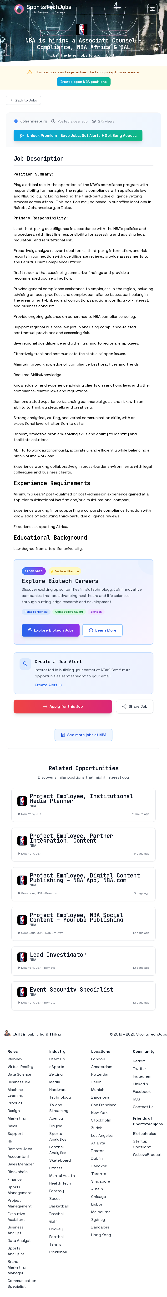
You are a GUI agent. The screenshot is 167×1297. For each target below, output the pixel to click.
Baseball (57, 1213)
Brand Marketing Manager (17, 1267)
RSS (136, 1099)
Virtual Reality (20, 1066)
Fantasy (56, 1190)
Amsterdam (101, 1066)
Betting (56, 1074)
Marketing (17, 1118)
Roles (13, 1051)
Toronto (98, 1173)
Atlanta (98, 1143)
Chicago (98, 1196)
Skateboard (60, 1160)
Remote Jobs (20, 1148)
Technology (60, 1097)
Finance (15, 1179)
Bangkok (99, 1166)
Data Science (19, 1074)
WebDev (15, 1059)
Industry (57, 1051)
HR (10, 1141)
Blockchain (18, 1171)
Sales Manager (21, 1164)
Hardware (57, 1089)
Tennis (55, 1244)
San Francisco (103, 1104)
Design (14, 1110)
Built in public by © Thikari (37, 1034)
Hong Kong (101, 1234)
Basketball (59, 1206)
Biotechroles (144, 1133)
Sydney (98, 1219)
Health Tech (60, 1183)
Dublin (97, 1158)
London (98, 1059)
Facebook (142, 1091)
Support (15, 1133)
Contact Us (143, 1106)
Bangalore (100, 1227)
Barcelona (100, 1097)
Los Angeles (102, 1135)
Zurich (96, 1127)
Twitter (139, 1068)
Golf (53, 1221)
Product (15, 1103)
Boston (98, 1150)
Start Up (57, 1059)
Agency (56, 1118)
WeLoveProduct (147, 1154)
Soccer (55, 1198)
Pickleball (58, 1251)
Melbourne (101, 1211)
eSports (56, 1066)
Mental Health (62, 1175)
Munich (97, 1089)
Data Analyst (19, 1240)
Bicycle (55, 1125)
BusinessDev (19, 1081)
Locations (100, 1051)
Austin (97, 1188)
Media (54, 1081)
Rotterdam (101, 1074)
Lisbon (97, 1204)
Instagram (142, 1076)
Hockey (56, 1229)
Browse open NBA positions (84, 82)
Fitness (55, 1167)
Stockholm (101, 1120)
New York (99, 1112)
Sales (12, 1125)
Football (57, 1236)
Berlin (96, 1081)
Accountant (19, 1156)
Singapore (100, 1181)
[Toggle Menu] (152, 9)
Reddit (139, 1060)
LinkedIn (140, 1083)
